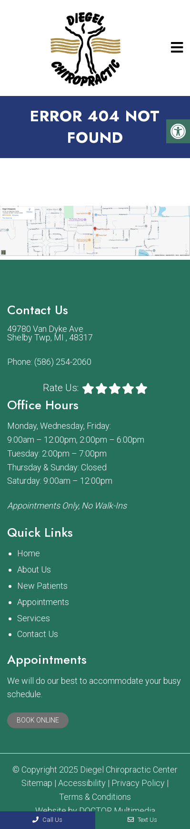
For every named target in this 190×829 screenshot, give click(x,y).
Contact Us (37, 634)
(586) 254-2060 (62, 362)
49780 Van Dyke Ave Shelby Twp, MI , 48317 (50, 333)
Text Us (142, 819)
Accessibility (82, 783)
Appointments (43, 602)
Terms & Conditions (95, 797)
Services (33, 618)
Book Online (38, 720)
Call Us (47, 819)
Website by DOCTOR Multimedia (95, 811)
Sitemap (36, 783)
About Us (34, 569)
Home (28, 553)
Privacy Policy (138, 783)
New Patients (42, 586)
